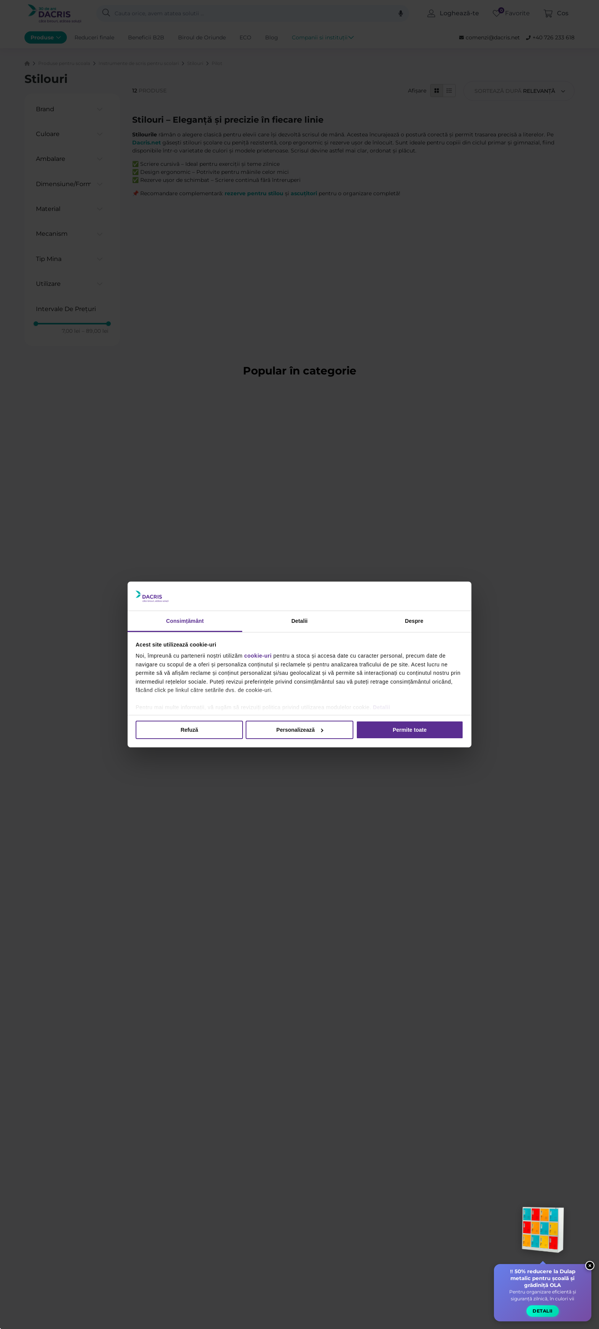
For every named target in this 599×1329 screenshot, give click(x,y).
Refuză (189, 730)
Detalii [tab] (299, 621)
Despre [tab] (414, 621)
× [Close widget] (589, 1266)
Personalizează (299, 730)
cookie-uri (258, 656)
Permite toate (410, 730)
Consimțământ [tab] (185, 621)
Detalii (381, 707)
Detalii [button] (543, 1311)
